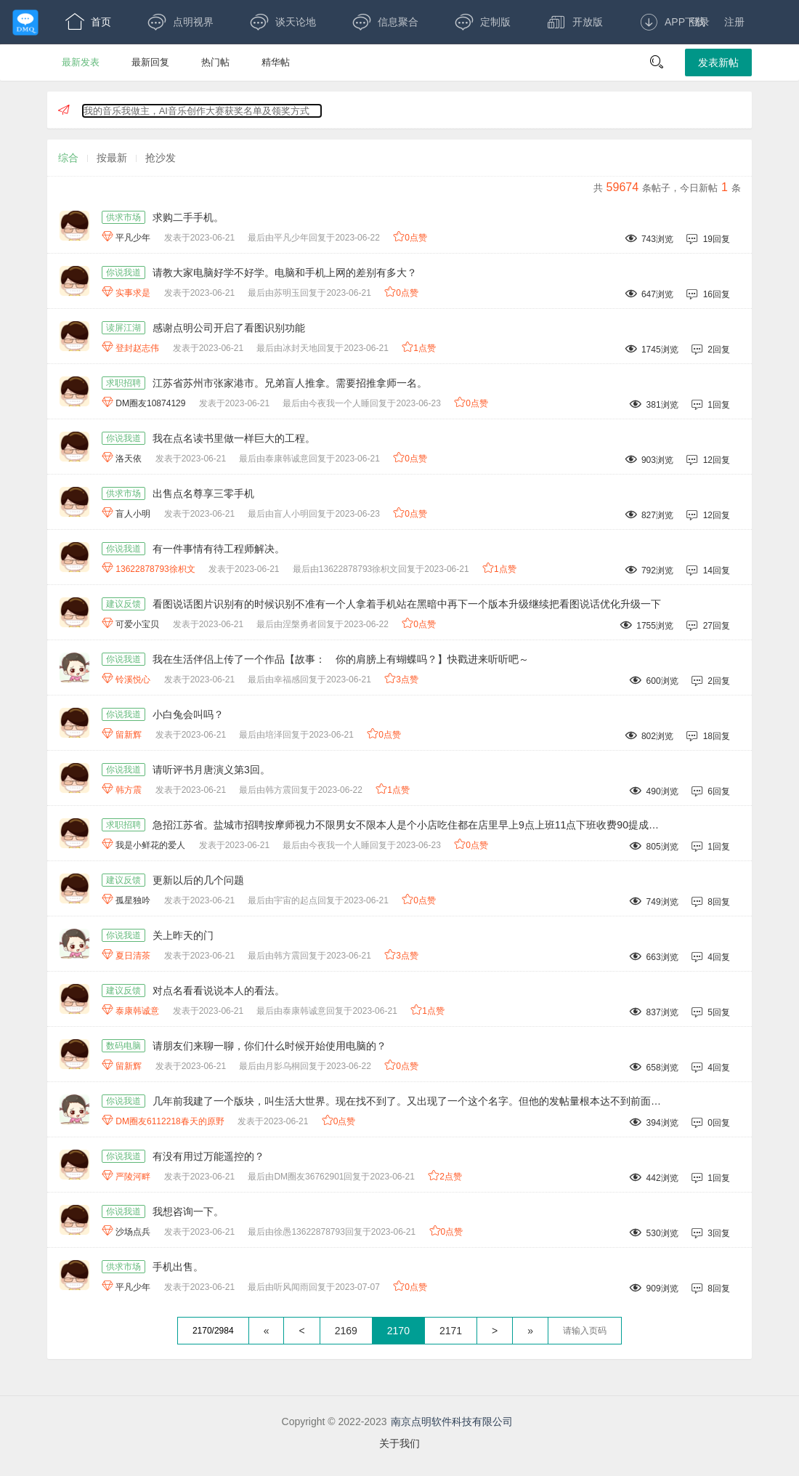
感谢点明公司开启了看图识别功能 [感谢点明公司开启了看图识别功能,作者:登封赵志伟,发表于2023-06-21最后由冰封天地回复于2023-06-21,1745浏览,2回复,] (229, 328)
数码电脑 (123, 1046)
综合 (68, 158)
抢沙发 (160, 158)
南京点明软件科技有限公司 (452, 1421)
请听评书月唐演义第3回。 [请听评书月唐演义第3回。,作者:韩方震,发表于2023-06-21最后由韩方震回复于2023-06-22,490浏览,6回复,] (211, 769)
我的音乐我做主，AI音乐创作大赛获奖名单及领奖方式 (196, 110)
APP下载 (672, 22)
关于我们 (399, 1443)
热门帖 (215, 62)
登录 (699, 22)
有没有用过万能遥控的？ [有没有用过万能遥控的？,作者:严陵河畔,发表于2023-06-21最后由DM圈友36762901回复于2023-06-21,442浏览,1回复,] (208, 1156)
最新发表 (81, 62)
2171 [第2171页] (450, 1330)
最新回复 (150, 62)
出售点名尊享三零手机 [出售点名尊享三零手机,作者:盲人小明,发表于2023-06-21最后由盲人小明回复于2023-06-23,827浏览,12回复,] (203, 493)
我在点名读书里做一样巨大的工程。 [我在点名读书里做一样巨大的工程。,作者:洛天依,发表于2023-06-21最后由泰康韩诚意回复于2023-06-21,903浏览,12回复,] (234, 438)
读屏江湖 (123, 328)
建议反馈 (123, 604)
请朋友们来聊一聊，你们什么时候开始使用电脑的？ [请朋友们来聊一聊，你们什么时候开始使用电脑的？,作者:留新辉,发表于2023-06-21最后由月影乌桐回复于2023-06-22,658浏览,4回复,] (269, 1046)
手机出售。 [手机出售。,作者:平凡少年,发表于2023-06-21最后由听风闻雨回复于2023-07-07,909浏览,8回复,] (178, 1267)
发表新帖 (718, 62)
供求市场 (123, 217)
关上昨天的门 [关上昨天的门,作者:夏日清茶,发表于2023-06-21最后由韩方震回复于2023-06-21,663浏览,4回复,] (183, 935)
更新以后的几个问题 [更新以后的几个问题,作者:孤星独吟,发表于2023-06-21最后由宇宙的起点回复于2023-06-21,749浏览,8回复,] (198, 880)
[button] (656, 62)
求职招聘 (123, 383)
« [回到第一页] (266, 1330)
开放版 (575, 22)
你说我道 (123, 272)
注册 (734, 22)
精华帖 (275, 62)
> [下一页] (495, 1330)
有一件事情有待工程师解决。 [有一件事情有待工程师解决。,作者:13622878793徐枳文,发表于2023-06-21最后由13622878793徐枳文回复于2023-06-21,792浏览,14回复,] (219, 548)
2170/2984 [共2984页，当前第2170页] (213, 1331)
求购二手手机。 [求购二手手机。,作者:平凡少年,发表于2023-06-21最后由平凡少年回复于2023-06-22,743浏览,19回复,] (188, 217)
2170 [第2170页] (398, 1330)
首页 (88, 22)
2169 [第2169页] (346, 1330)
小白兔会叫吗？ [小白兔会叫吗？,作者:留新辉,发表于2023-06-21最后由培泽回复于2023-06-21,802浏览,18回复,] (188, 714)
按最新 (112, 158)
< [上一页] (301, 1330)
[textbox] (585, 1331)
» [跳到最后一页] (530, 1330)
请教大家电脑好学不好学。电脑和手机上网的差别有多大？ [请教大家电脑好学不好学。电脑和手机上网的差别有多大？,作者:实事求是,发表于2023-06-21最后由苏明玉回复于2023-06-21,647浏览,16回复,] (285, 272)
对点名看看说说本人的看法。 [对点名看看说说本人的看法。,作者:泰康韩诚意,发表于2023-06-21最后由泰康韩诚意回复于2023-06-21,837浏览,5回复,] (219, 990)
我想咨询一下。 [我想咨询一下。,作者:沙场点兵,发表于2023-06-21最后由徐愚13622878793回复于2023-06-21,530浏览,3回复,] (188, 1211)
